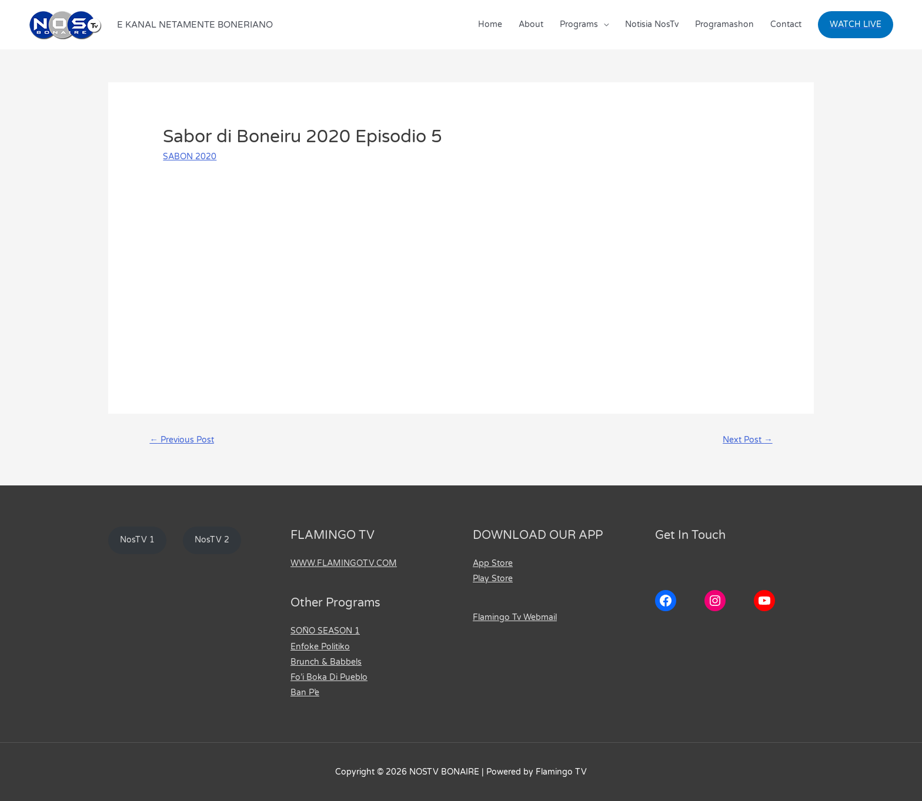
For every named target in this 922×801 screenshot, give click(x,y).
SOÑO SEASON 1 (325, 631)
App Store (493, 564)
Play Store (493, 579)
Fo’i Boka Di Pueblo (329, 677)
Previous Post (184, 440)
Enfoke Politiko (320, 647)
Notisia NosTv (652, 24)
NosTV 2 (213, 541)
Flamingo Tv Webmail (515, 617)
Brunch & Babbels (326, 662)
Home (490, 24)
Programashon (724, 24)
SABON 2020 (189, 157)
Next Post (746, 440)
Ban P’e (304, 693)
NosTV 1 (138, 541)
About (531, 24)
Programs (579, 24)
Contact (785, 24)
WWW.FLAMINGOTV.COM (343, 564)
